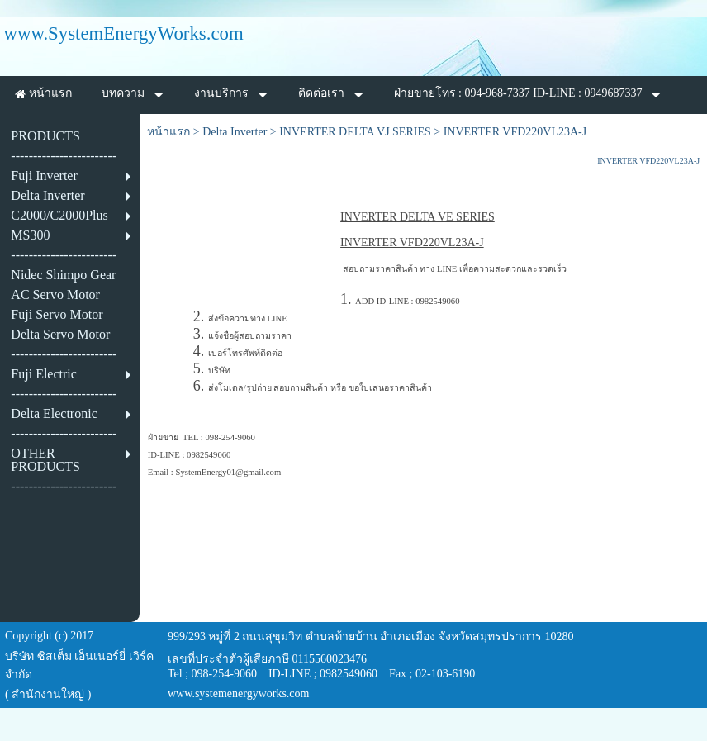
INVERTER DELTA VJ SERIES (355, 132)
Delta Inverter (234, 132)
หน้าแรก (168, 132)
